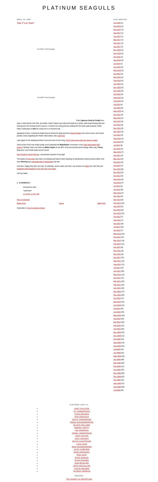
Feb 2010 (117, 326)
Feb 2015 (117, 121)
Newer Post (21, 203)
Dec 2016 (117, 50)
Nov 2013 (117, 172)
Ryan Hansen (82, 460)
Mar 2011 (117, 281)
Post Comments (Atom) (36, 208)
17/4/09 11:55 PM (31, 194)
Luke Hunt (81, 444)
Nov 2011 (117, 254)
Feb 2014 (117, 162)
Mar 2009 (117, 363)
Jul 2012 (117, 227)
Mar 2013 (117, 200)
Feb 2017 (117, 43)
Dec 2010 (117, 292)
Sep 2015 (117, 98)
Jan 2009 (117, 370)
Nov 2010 (117, 295)
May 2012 (117, 234)
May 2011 (117, 275)
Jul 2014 (117, 145)
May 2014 (117, 152)
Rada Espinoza (82, 452)
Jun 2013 (117, 190)
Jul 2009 (117, 349)
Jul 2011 (117, 268)
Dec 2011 (117, 251)
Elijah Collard (81, 425)
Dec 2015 (117, 88)
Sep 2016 (117, 60)
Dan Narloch (82, 417)
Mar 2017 (117, 40)
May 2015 (117, 111)
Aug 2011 (117, 264)
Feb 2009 (117, 366)
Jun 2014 (117, 149)
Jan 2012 (117, 247)
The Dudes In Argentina (79, 479)
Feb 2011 (117, 285)
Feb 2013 (117, 203)
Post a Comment (23, 200)
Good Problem (75, 133)
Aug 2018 (117, 26)
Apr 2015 (117, 115)
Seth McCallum (81, 466)
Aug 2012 (117, 224)
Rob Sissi (82, 455)
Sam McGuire (82, 463)
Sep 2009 (117, 343)
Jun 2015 (117, 108)
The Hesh (31, 159)
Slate (87, 166)
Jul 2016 (117, 64)
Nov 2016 (117, 53)
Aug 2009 (117, 346)
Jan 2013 (117, 206)
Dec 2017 (117, 30)
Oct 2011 (117, 258)
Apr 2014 (117, 155)
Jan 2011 (117, 288)
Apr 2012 (117, 237)
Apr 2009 (117, 360)
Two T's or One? (25, 23)
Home (61, 203)
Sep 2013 (117, 179)
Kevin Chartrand (81, 441)
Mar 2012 (117, 241)
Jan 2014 (117, 166)
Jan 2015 (117, 125)
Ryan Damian (82, 458)
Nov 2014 (117, 132)
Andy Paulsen (81, 409)
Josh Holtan (82, 436)
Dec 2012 (117, 210)
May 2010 (117, 315)
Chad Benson (82, 414)
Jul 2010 (117, 309)
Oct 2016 (117, 57)
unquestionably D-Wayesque (42, 162)
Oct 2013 (117, 176)
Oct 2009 (117, 339)
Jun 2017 (117, 37)
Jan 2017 (117, 47)
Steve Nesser (81, 469)
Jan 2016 (117, 84)
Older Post (101, 203)
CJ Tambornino (82, 411)
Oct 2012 (117, 217)
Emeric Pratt (81, 428)
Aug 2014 (117, 142)
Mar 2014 (117, 159)
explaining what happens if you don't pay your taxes (36, 169)
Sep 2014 (117, 139)
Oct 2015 (117, 94)
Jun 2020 (117, 23)
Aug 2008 (117, 387)
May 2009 (117, 356)
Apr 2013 (117, 196)
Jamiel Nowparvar (82, 433)
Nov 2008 (117, 377)
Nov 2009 (117, 336)
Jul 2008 (117, 390)
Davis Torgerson (81, 420)
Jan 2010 (117, 329)
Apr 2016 (117, 74)
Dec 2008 (117, 373)
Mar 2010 (117, 322)
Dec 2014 (117, 128)
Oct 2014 (117, 135)
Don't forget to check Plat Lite (28, 155)
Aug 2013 (117, 183)
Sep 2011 (117, 261)
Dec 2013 (117, 169)
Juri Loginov (82, 439)
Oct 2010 (117, 298)
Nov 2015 (117, 91)
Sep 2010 (117, 302)
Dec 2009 (117, 332)
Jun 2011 (117, 271)
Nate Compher (81, 449)
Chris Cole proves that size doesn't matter (81, 140)
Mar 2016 (117, 77)
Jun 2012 (117, 230)
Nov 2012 (117, 213)
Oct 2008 (117, 380)
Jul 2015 (117, 104)
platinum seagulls (79, 8)
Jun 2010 (117, 312)
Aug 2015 (117, 101)
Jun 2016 (117, 67)
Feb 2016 (117, 81)
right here (61, 136)
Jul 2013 (117, 186)
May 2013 (117, 193)
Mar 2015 (117, 118)
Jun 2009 (117, 353)
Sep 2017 (117, 33)
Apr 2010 (117, 319)
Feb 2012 (117, 244)
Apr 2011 (117, 278)
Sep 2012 (117, 220)
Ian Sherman (82, 430)
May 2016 (117, 70)
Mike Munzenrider (82, 447)
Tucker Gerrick (82, 471)
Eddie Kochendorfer (81, 422)
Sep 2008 (117, 383)
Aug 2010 (117, 305)
